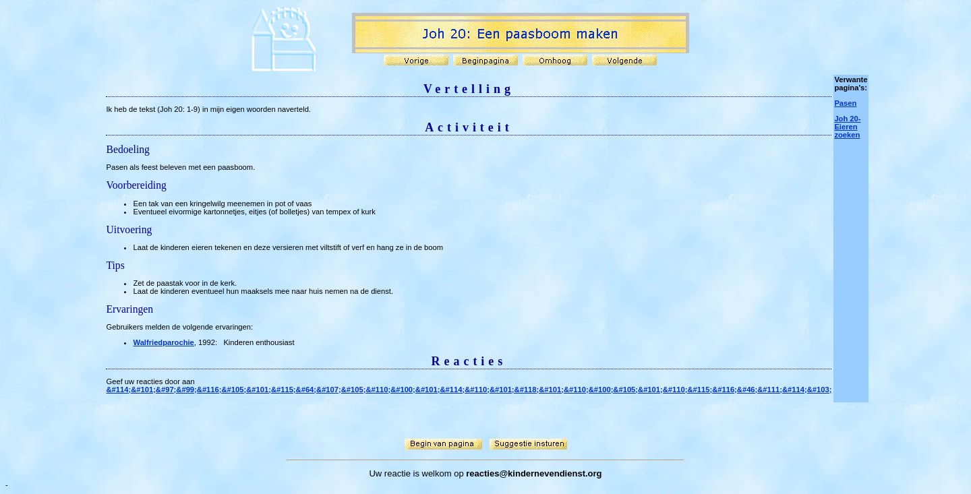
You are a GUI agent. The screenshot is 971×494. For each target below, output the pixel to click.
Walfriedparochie (163, 342)
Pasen (845, 103)
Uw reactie (389, 473)
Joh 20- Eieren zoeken (847, 127)
